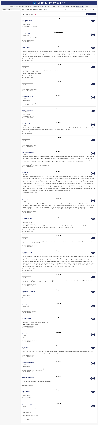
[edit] (94, 21)
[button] (47, 20)
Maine (35, 9)
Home (23, 9)
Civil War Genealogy (29, 9)
